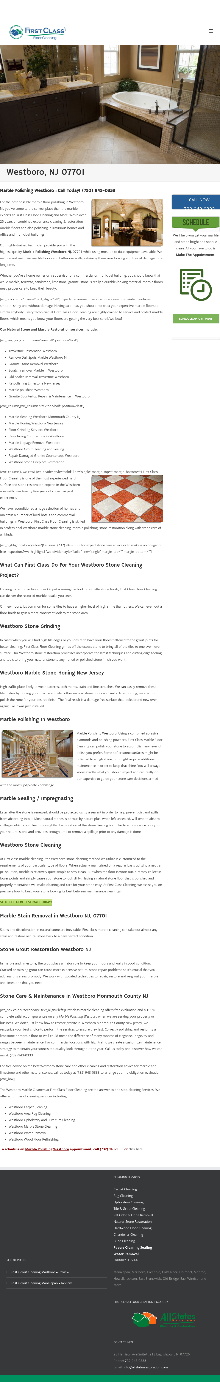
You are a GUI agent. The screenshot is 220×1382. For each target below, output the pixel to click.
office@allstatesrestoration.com (146, 15)
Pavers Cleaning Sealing (133, 1247)
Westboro (13, 1089)
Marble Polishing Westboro (96, 733)
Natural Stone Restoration (133, 1221)
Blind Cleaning (124, 1241)
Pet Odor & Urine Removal (133, 1215)
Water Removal (126, 1254)
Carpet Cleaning (125, 1189)
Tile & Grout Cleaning (129, 1208)
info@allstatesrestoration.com (145, 1367)
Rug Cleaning (123, 1195)
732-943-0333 (135, 1360)
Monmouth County (111, 1023)
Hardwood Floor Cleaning (132, 1228)
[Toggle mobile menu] (211, 31)
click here (136, 1149)
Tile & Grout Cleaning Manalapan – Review (40, 1283)
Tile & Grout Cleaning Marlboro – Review (39, 1272)
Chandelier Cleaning (128, 1234)
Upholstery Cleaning (129, 1202)
